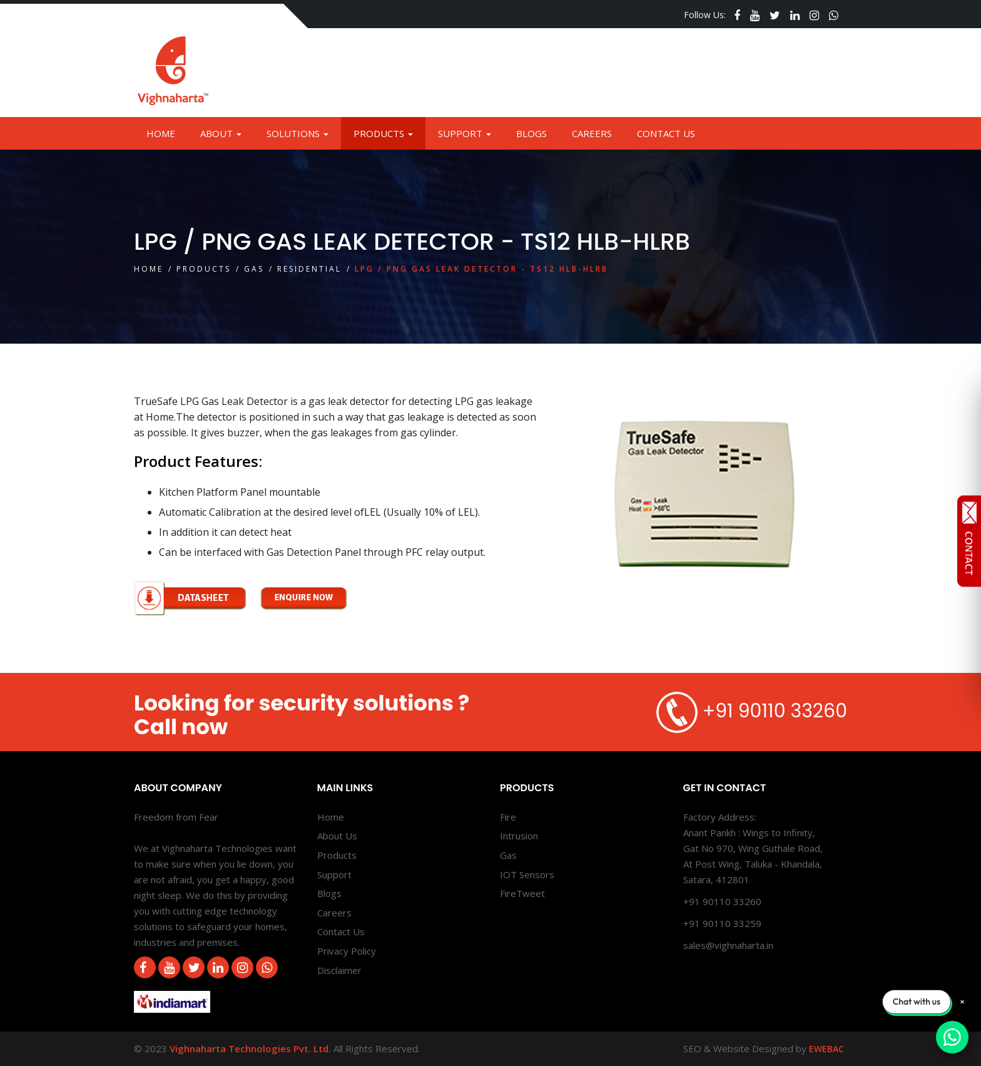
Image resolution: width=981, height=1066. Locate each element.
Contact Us (666, 133)
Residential (309, 269)
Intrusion (519, 835)
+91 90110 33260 (775, 712)
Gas (254, 269)
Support (464, 133)
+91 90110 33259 (722, 923)
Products (383, 133)
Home (160, 133)
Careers (592, 133)
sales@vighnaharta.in (728, 945)
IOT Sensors (527, 874)
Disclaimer (339, 970)
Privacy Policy (346, 951)
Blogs (531, 133)
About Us (337, 835)
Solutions (297, 133)
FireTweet (522, 893)
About (220, 133)
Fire (508, 817)
